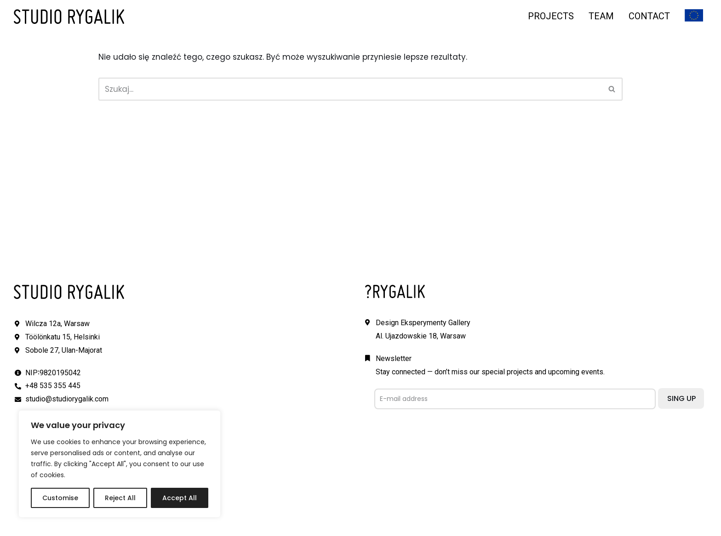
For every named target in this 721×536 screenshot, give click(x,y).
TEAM (601, 16)
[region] (119, 464)
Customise (60, 497)
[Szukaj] (350, 89)
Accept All (179, 497)
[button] (611, 88)
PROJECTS (551, 16)
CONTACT (649, 16)
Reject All (120, 497)
